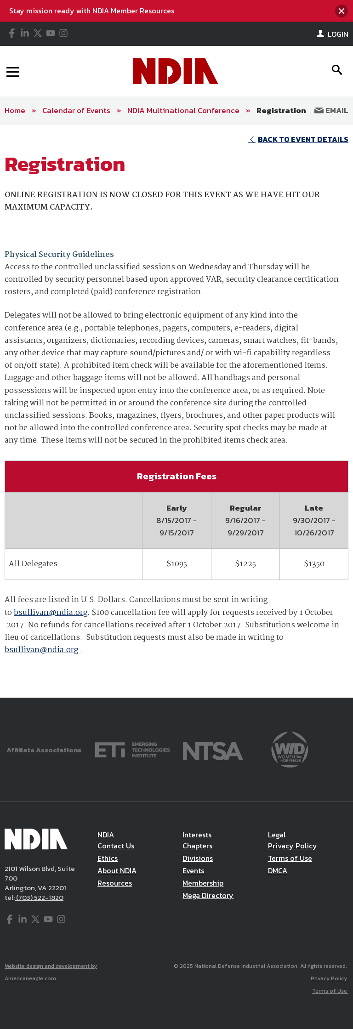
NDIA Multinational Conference (183, 110)
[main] (176, 411)
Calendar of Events (76, 110)
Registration (281, 110)
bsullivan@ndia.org (50, 613)
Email (331, 110)
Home (15, 110)
